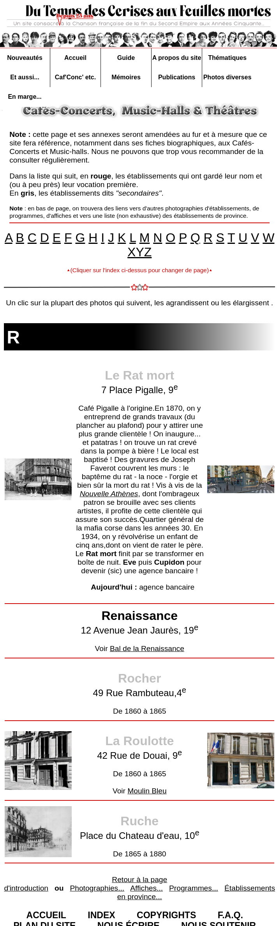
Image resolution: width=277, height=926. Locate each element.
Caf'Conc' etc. (75, 77)
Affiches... (146, 888)
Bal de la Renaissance (147, 648)
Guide (126, 57)
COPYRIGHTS (166, 915)
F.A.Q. (230, 915)
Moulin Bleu (146, 791)
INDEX (101, 915)
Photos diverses (227, 77)
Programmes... (193, 888)
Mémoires (126, 77)
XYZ (139, 252)
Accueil (75, 57)
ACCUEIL (46, 915)
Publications (176, 77)
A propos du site (176, 57)
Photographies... (97, 888)
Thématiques (227, 57)
